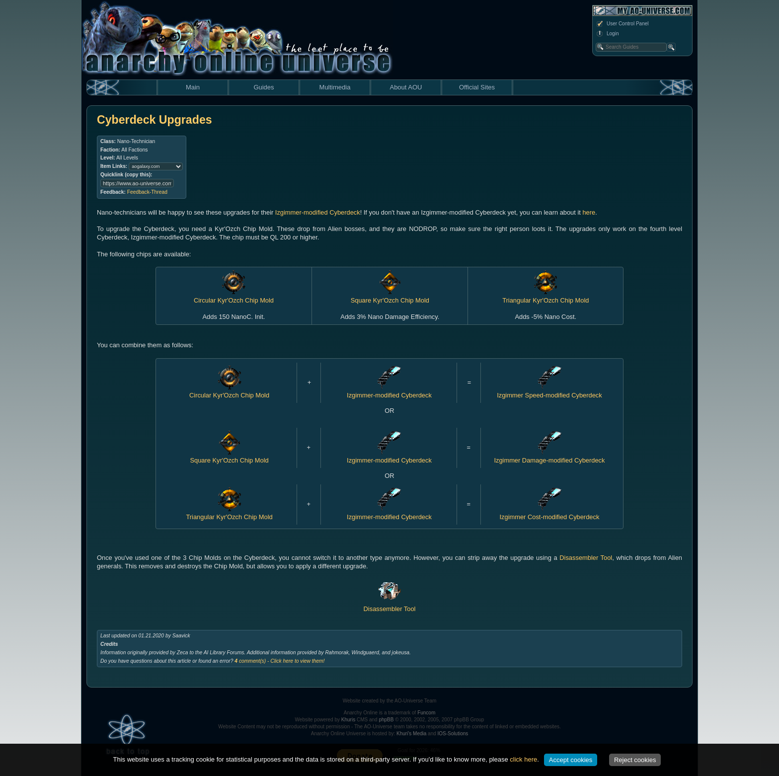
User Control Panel (622, 23)
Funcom (426, 712)
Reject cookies (635, 760)
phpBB (386, 719)
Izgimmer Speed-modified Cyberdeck (549, 391)
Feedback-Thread (147, 192)
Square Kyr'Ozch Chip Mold (229, 457)
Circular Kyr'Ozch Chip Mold (229, 391)
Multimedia (335, 87)
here (588, 212)
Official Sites (477, 87)
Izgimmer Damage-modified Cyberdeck (549, 457)
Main (193, 87)
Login (607, 33)
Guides (263, 87)
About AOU (406, 87)
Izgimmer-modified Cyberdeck (317, 212)
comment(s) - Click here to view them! (279, 661)
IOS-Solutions (453, 733)
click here (523, 759)
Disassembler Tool (585, 557)
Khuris (348, 719)
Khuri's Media (411, 733)
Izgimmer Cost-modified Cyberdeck (550, 513)
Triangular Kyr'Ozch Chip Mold (229, 513)
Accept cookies (570, 760)
